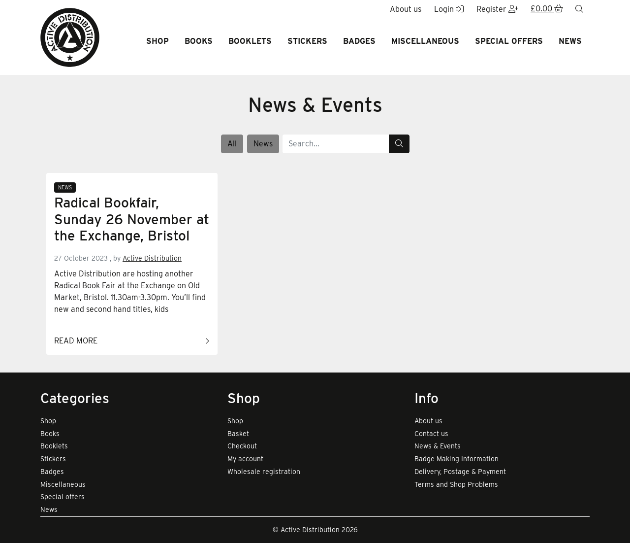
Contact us (431, 434)
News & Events (437, 446)
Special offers (509, 41)
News (570, 41)
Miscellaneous (425, 41)
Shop (157, 41)
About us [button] (405, 9)
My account (245, 459)
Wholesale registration (263, 471)
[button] (547, 9)
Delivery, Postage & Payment (460, 471)
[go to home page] (69, 36)
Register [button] (497, 9)
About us (428, 421)
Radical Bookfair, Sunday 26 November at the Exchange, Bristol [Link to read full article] (131, 219)
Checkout (242, 446)
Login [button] (449, 9)
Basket (238, 434)
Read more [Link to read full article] (132, 341)
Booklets (250, 41)
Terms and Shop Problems (456, 484)
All (232, 143)
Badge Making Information (456, 459)
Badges (359, 41)
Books (199, 41)
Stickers (307, 41)
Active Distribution (152, 258)
